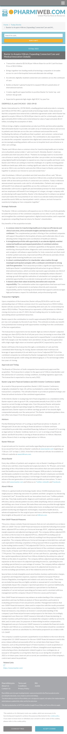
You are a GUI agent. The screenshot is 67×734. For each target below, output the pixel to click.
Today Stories (16, 25)
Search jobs (33, 40)
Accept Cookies (49, 729)
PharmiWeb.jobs (8, 683)
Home (5, 25)
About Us (5, 686)
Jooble (37, 686)
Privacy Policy (23, 688)
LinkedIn (45, 482)
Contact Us (6, 688)
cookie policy (54, 716)
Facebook (56, 482)
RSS (36, 683)
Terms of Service (51, 705)
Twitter (39, 482)
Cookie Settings (17, 729)
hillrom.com (42, 515)
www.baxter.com (46, 449)
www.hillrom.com (24, 454)
